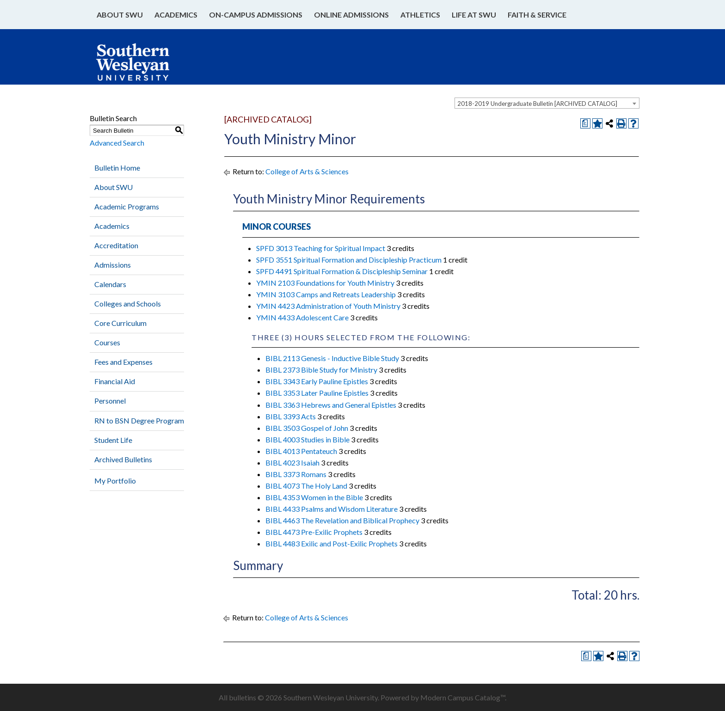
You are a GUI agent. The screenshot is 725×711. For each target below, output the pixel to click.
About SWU (120, 14)
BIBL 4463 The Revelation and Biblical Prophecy (342, 520)
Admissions (112, 264)
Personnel (110, 400)
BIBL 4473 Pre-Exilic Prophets (313, 531)
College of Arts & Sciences (307, 171)
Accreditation (116, 245)
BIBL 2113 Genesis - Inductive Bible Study (332, 358)
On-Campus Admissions (255, 14)
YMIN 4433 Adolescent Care (302, 317)
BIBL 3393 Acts (290, 416)
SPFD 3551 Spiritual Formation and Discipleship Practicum (349, 259)
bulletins (242, 697)
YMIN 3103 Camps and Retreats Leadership (326, 294)
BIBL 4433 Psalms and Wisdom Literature (331, 508)
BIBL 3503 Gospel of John (306, 427)
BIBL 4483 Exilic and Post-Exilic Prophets (331, 543)
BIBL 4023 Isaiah (292, 462)
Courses (107, 342)
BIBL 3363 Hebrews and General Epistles (330, 404)
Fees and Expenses (123, 361)
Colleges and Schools (127, 303)
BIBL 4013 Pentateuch (301, 451)
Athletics (420, 14)
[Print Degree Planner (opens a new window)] (585, 123)
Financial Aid (114, 381)
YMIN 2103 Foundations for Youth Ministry (325, 282)
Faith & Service (537, 14)
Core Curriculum (120, 323)
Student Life (113, 439)
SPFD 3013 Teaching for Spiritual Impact (320, 248)
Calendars (110, 284)
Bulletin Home (117, 167)
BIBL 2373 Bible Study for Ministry (321, 369)
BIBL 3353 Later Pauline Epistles (317, 392)
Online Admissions (351, 14)
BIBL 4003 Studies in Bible (307, 439)
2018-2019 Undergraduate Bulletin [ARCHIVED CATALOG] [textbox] (537, 103)
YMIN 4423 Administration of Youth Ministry (328, 305)
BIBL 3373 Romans (295, 474)
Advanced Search (117, 142)
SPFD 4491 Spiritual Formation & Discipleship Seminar (342, 271)
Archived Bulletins (123, 459)
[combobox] (547, 103)
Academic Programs (126, 206)
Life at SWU (474, 14)
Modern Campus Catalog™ (462, 697)
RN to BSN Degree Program (139, 420)
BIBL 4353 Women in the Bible (314, 497)
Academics (175, 14)
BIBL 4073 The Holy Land (306, 485)
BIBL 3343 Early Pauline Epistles (316, 381)
